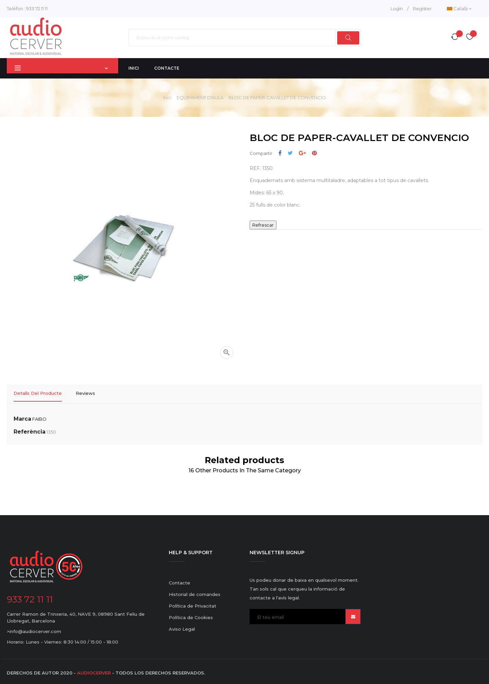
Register (422, 8)
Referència (30, 429)
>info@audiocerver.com (34, 629)
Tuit (290, 153)
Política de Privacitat (192, 603)
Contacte (179, 580)
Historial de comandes (194, 592)
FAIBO (39, 416)
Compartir (280, 153)
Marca (22, 416)
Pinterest (314, 153)
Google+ (302, 153)
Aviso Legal (182, 626)
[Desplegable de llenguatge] (459, 8)
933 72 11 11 (37, 8)
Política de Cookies (191, 615)
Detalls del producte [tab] (38, 393)
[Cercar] (244, 37)
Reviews (85, 393)
